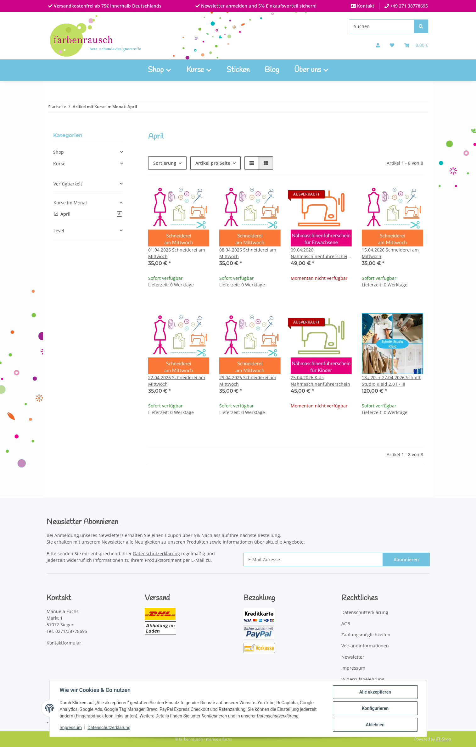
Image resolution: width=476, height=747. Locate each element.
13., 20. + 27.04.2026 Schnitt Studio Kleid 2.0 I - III (391, 380)
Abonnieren (406, 559)
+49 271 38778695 (408, 6)
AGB (345, 624)
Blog (272, 70)
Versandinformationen (365, 646)
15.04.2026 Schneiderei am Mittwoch (390, 253)
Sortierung (164, 163)
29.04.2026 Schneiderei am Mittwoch (247, 380)
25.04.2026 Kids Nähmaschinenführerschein (320, 380)
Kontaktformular (64, 643)
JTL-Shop (443, 739)
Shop (58, 152)
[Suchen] (381, 26)
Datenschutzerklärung (108, 727)
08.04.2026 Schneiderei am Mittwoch (247, 253)
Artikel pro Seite (212, 163)
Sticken (238, 70)
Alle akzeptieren (375, 691)
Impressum (71, 727)
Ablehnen (375, 724)
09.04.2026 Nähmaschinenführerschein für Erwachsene (320, 253)
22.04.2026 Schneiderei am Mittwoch (176, 380)
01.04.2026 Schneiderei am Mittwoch (176, 253)
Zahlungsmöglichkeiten (365, 635)
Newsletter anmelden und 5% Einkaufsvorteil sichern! (258, 6)
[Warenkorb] (416, 45)
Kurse (59, 164)
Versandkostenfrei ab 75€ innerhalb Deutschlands (107, 6)
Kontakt (365, 6)
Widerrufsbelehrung (362, 679)
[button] (378, 45)
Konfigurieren (375, 708)
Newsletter (352, 657)
